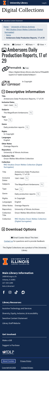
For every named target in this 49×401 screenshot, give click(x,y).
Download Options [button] (19, 229)
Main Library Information (17, 273)
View (40, 45)
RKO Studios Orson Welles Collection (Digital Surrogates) (30, 220)
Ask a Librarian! (8, 286)
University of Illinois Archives (23, 27)
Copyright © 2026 (9, 367)
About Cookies (8, 361)
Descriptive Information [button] (23, 92)
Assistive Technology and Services (17, 308)
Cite (6, 45)
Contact (17, 45)
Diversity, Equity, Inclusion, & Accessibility (20, 313)
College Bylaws (27, 367)
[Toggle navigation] (5, 16)
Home (6, 27)
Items (8, 35)
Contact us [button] (8, 241)
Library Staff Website (11, 323)
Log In (44, 3)
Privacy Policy (25, 361)
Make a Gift (7, 340)
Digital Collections (23, 10)
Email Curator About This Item (24, 238)
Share (29, 45)
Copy (26, 68)
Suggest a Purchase (10, 345)
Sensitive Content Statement (13, 21)
